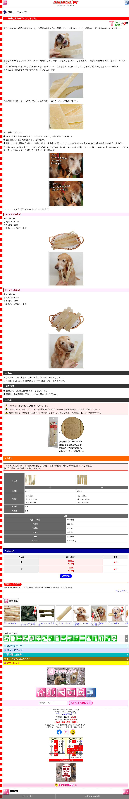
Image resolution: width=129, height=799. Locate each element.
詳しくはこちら (122, 591)
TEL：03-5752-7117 (66, 714)
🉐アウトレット (12, 663)
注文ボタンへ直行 (92, 796)
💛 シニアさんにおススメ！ (17, 659)
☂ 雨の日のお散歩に (14, 654)
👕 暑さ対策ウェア (13, 646)
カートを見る (28, 796)
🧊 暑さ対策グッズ (13, 650)
